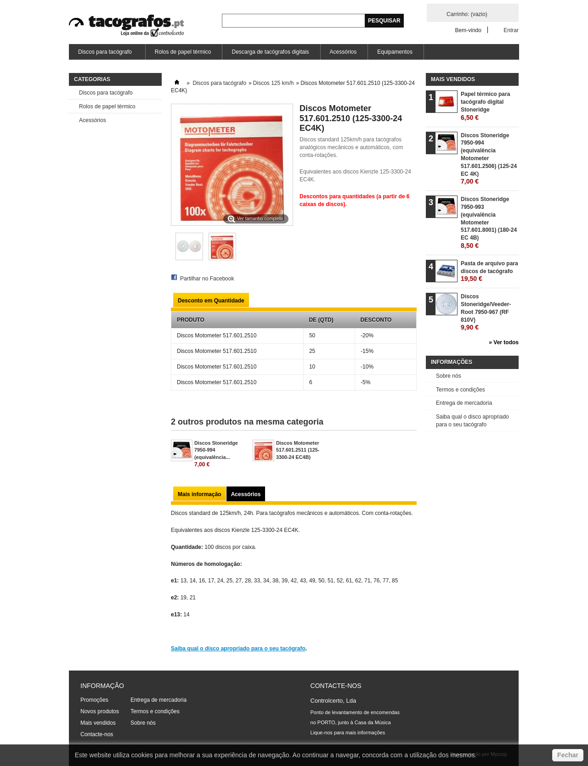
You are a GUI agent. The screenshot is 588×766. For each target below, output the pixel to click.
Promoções (94, 700)
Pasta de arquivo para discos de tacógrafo (489, 271)
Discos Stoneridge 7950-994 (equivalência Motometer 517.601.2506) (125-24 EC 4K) (489, 158)
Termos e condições (460, 389)
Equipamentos (395, 52)
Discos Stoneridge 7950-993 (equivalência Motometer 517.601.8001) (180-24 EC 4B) (489, 222)
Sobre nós (448, 376)
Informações (451, 362)
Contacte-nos (96, 734)
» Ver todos (504, 342)
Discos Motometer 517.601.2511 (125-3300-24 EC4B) (297, 449)
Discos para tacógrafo (104, 54)
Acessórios (343, 52)
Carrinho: (467, 14)
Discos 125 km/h (273, 83)
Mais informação (199, 494)
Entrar (511, 30)
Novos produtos (99, 711)
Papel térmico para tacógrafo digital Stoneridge (485, 106)
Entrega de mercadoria (464, 403)
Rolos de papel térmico (183, 52)
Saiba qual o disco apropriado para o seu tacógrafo (238, 648)
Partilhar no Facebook (207, 278)
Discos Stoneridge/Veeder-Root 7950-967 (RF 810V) (486, 312)
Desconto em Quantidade (211, 300)
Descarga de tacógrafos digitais (270, 52)
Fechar (567, 755)
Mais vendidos (453, 79)
